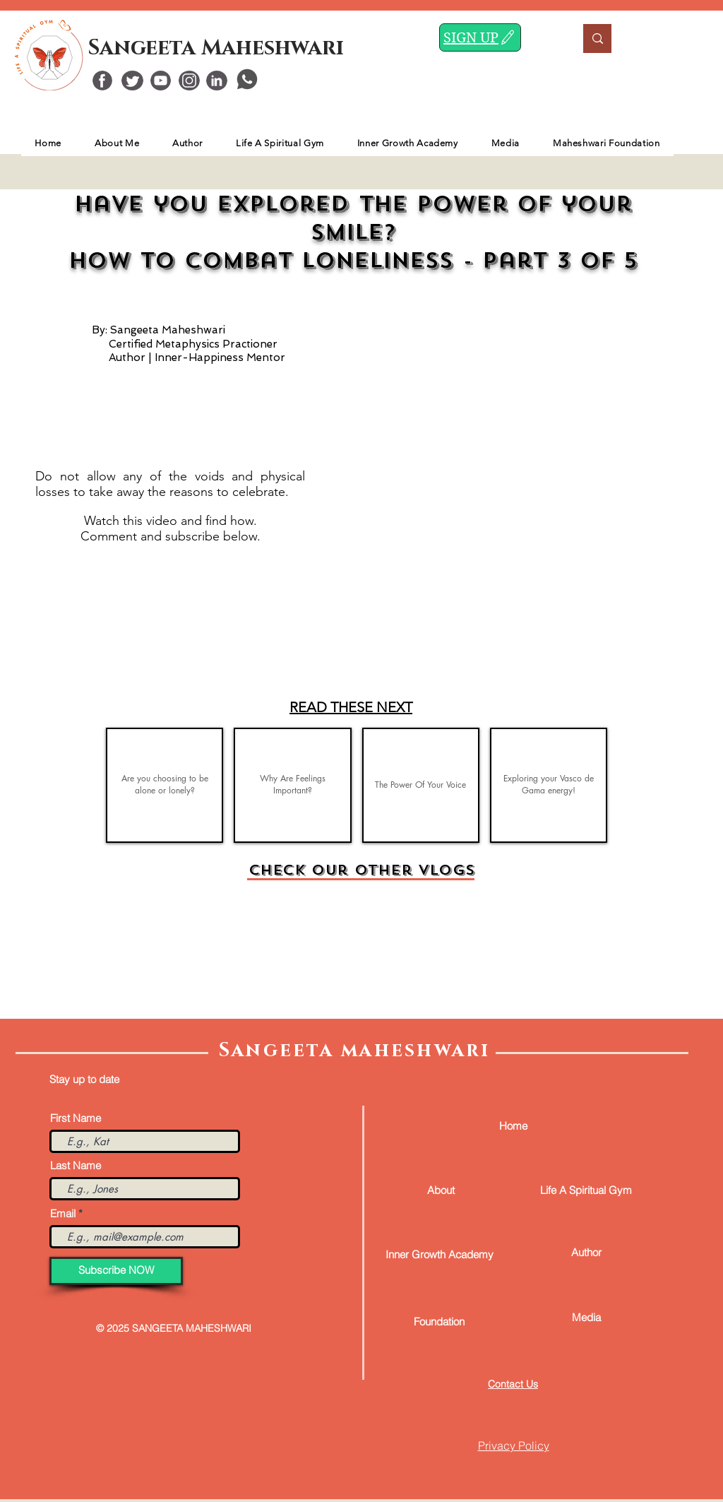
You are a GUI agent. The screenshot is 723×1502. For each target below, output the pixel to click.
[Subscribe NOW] (116, 1271)
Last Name (75, 1165)
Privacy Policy (513, 1445)
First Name (75, 1118)
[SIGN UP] (480, 37)
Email (63, 1213)
